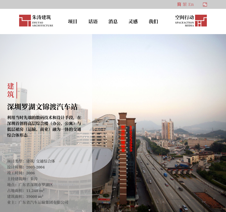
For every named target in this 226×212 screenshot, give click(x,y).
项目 (72, 21)
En (191, 4)
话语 (93, 21)
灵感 (133, 21)
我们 (153, 21)
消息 (113, 21)
